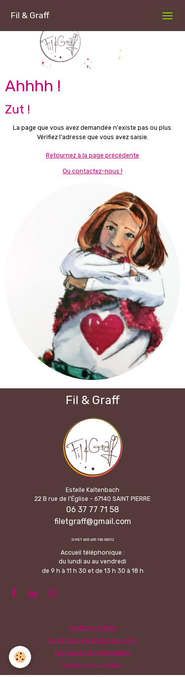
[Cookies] (20, 657)
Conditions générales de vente (92, 640)
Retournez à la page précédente (92, 155)
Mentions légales (92, 627)
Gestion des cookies (92, 665)
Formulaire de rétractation (92, 652)
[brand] (30, 15)
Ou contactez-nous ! (92, 171)
